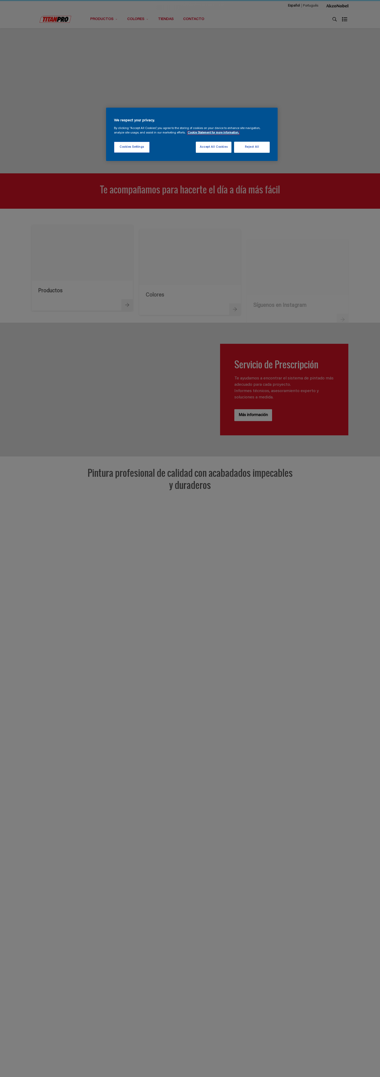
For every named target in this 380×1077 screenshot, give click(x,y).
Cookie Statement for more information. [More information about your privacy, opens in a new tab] (213, 132)
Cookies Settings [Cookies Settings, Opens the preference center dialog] (132, 147)
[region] (192, 134)
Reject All (252, 147)
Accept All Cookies (213, 147)
